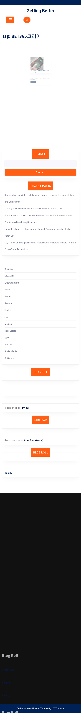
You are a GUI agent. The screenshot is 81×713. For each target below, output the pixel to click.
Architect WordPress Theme (32, 708)
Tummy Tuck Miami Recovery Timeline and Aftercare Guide (34, 208)
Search (40, 154)
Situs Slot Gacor (32, 440)
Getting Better (40, 10)
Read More (35, 78)
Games (8, 296)
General (8, 303)
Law (7, 317)
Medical (8, 324)
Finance (8, 289)
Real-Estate (10, 331)
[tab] (10, 20)
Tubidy (8, 473)
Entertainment (12, 283)
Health (8, 310)
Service (8, 344)
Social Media (11, 351)
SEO (7, 337)
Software (9, 358)
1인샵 (25, 407)
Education (9, 276)
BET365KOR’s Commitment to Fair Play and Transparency (40, 70)
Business (9, 269)
